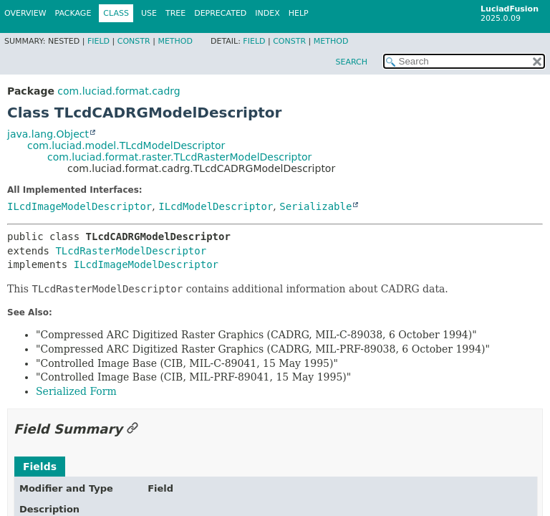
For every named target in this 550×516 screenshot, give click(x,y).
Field (98, 41)
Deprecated (220, 13)
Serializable (315, 206)
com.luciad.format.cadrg (118, 91)
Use (149, 13)
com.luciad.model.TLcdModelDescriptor (126, 145)
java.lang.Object (48, 134)
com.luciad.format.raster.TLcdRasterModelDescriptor (179, 157)
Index (267, 13)
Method (175, 41)
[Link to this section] (132, 428)
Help (299, 13)
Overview (25, 13)
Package (73, 13)
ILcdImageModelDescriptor (79, 206)
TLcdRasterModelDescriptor (130, 251)
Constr (133, 41)
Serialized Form (76, 391)
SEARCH (351, 62)
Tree (175, 13)
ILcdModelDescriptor (215, 206)
